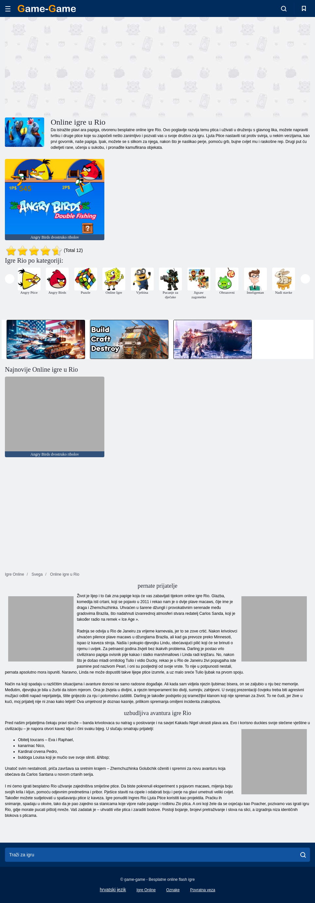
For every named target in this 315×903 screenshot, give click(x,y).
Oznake (173, 890)
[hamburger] (8, 8)
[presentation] (9, 279)
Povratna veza (202, 890)
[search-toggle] (284, 8)
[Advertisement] (81, 66)
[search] (303, 855)
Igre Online (146, 890)
